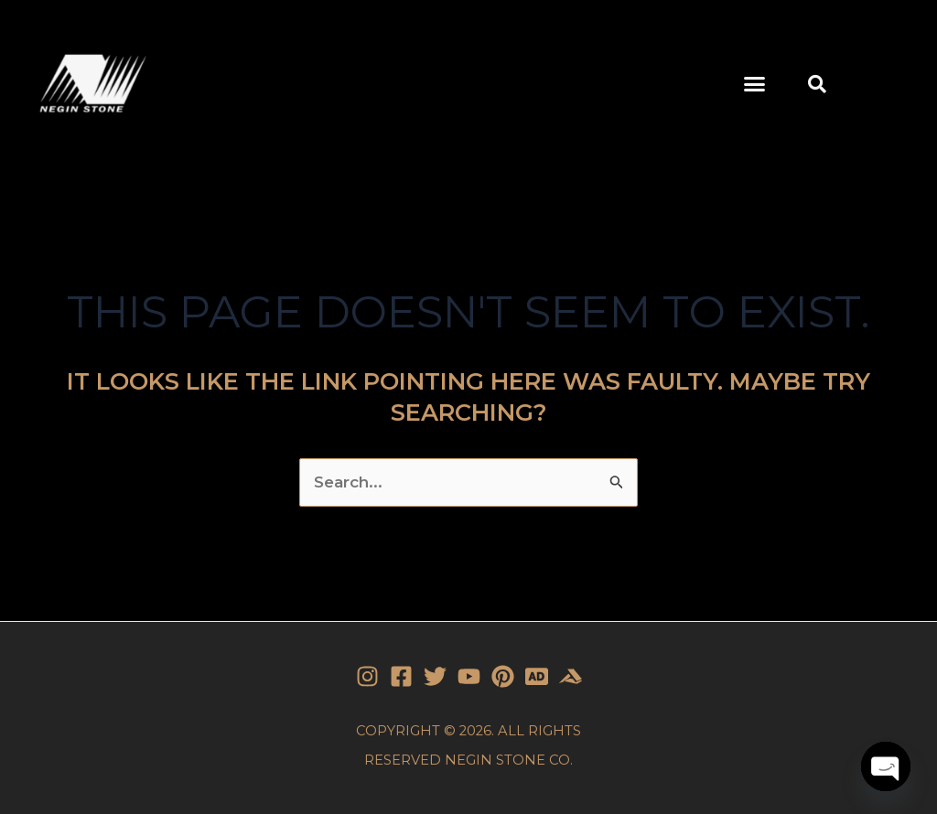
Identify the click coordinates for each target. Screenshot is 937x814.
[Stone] (536, 676)
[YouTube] (469, 676)
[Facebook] (401, 676)
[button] (755, 84)
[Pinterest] (502, 676)
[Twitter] (435, 676)
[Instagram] (367, 676)
